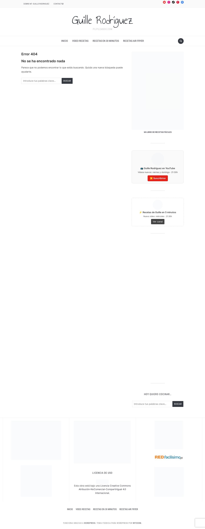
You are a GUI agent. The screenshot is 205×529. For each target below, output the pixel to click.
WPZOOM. (137, 523)
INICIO (64, 40)
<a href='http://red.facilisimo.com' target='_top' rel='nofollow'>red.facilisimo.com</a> (168, 457)
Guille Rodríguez (102, 20)
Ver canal (158, 221)
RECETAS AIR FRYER (133, 40)
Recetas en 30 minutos (106, 40)
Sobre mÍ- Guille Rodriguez (36, 4)
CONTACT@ (58, 4)
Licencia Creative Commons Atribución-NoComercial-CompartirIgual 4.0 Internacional (105, 489)
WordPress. (90, 523)
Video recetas (80, 40)
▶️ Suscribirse (158, 178)
